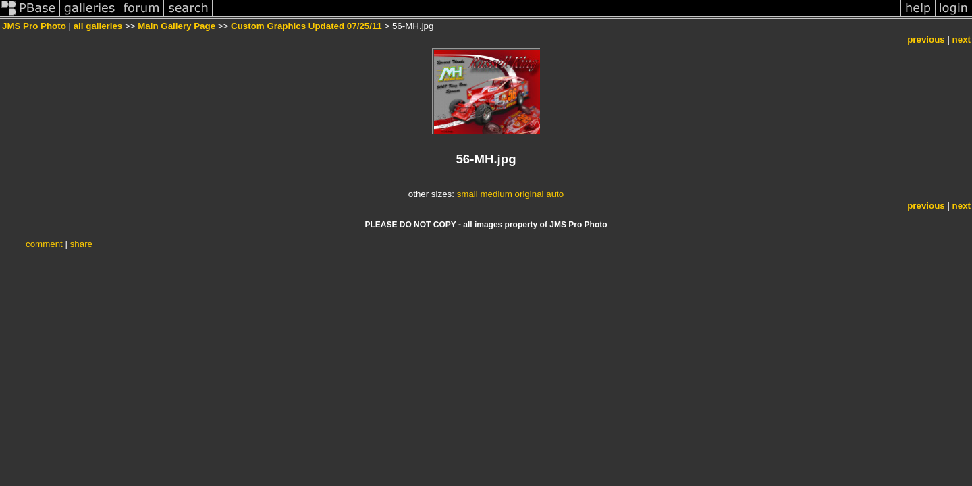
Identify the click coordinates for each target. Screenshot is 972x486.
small (467, 194)
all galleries (98, 26)
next (961, 39)
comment (44, 244)
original (529, 194)
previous (926, 39)
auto (555, 194)
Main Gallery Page (176, 26)
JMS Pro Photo (34, 26)
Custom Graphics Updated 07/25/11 (306, 26)
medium (496, 194)
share (81, 244)
